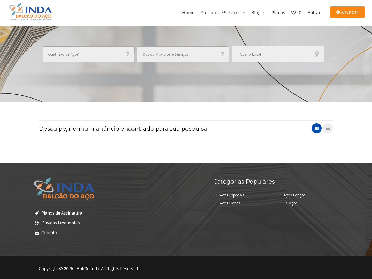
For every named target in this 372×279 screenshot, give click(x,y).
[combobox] (89, 50)
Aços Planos (230, 203)
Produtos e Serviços (221, 12)
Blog (256, 12)
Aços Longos (295, 195)
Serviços (291, 203)
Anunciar (347, 12)
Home (188, 12)
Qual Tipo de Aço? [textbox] (63, 54)
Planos (278, 12)
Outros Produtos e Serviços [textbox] (166, 54)
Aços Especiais (232, 195)
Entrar (314, 12)
